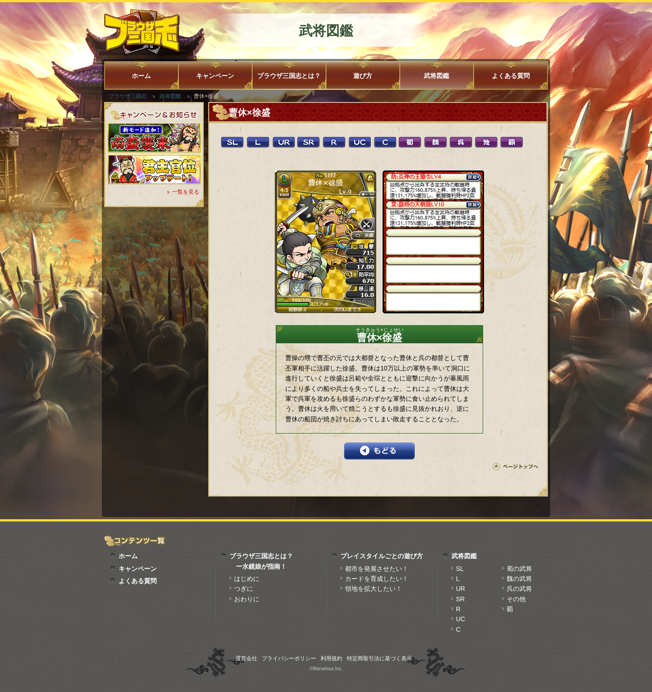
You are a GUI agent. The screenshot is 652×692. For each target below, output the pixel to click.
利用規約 (331, 658)
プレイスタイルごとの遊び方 (381, 556)
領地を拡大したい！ (373, 588)
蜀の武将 (519, 568)
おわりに (246, 599)
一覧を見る (185, 192)
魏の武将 (519, 578)
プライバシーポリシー (289, 658)
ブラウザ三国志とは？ (289, 75)
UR (460, 588)
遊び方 (362, 75)
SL (460, 568)
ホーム (141, 75)
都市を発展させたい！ (376, 568)
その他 (516, 599)
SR (460, 599)
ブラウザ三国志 (128, 96)
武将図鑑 (436, 75)
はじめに (246, 578)
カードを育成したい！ (376, 578)
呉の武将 (519, 588)
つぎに (243, 588)
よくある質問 (511, 75)
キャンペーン (215, 75)
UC (460, 619)
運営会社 (246, 658)
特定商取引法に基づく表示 (379, 658)
